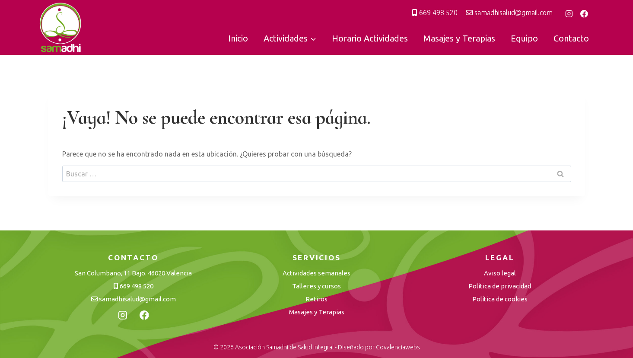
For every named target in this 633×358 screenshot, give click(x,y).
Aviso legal (500, 273)
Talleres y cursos (316, 286)
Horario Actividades (370, 38)
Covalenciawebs (398, 347)
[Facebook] (584, 14)
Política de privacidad (499, 286)
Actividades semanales (316, 273)
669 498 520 (435, 12)
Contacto (571, 38)
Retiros (316, 299)
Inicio (238, 38)
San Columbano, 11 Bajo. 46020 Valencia (133, 273)
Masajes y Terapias (459, 38)
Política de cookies (500, 299)
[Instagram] (569, 14)
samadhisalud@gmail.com (509, 12)
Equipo (524, 38)
